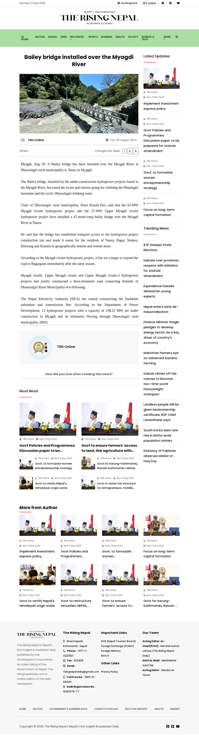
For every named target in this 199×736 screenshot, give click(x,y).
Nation (40, 37)
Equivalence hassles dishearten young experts (159, 291)
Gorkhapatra (127, 3)
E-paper (149, 3)
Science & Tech (148, 38)
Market (175, 710)
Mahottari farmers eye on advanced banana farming (161, 358)
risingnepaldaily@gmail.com (81, 673)
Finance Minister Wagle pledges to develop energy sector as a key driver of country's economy (161, 332)
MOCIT (105, 657)
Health (120, 37)
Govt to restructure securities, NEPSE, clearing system (76, 607)
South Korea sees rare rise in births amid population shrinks (161, 435)
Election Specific (136, 710)
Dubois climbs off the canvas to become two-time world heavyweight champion (160, 383)
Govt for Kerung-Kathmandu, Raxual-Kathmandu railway (159, 607)
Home (24, 38)
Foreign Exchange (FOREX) (117, 647)
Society (133, 37)
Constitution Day (106, 710)
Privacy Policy (109, 673)
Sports (93, 37)
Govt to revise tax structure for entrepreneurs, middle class (116, 489)
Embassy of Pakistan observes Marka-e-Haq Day (160, 456)
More (167, 37)
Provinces (77, 37)
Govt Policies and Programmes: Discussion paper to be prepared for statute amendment (161, 140)
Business (106, 37)
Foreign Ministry (111, 652)
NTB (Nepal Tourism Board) (118, 642)
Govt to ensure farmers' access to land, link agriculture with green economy (109, 452)
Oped (63, 37)
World (52, 37)
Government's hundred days (68, 710)
